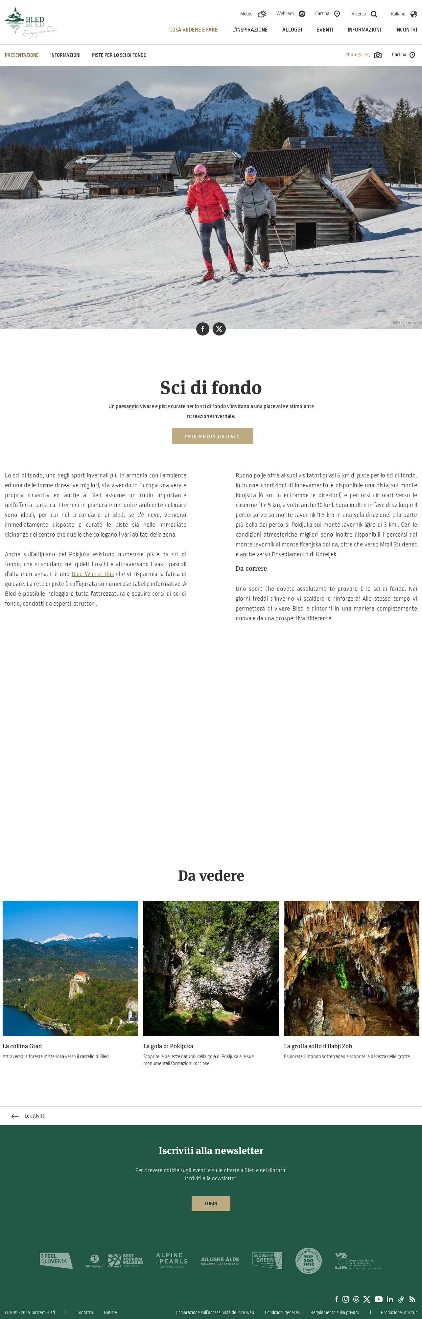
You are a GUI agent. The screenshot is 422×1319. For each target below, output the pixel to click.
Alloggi (292, 30)
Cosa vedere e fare (193, 30)
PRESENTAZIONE (22, 55)
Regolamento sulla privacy (335, 1312)
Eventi (324, 30)
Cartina (322, 13)
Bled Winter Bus (93, 574)
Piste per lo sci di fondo (119, 55)
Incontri (406, 30)
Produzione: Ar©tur (399, 1312)
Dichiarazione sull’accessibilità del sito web (214, 1312)
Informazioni (364, 30)
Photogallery (363, 55)
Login (211, 1203)
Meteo (246, 13)
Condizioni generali (282, 1312)
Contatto (85, 1312)
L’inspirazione (250, 30)
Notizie (110, 1312)
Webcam (285, 13)
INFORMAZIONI (65, 55)
